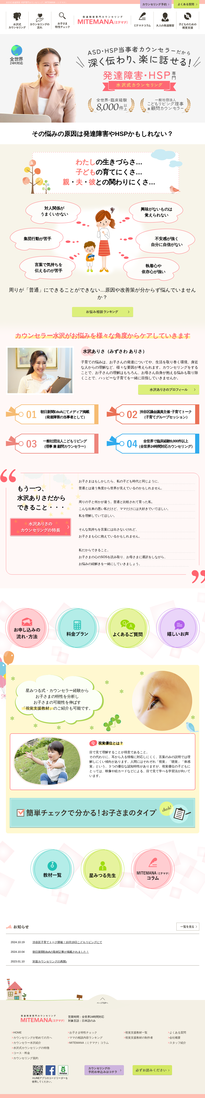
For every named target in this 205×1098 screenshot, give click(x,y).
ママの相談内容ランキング (86, 1037)
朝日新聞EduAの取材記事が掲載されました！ (61, 951)
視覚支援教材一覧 (136, 1032)
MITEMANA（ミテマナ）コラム (89, 1042)
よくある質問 (177, 1032)
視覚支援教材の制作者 (139, 1037)
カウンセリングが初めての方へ (32, 1037)
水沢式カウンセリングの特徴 (31, 1047)
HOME (17, 1032)
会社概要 (175, 1037)
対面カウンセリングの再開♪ (50, 961)
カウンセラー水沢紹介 (27, 1042)
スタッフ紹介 (177, 1042)
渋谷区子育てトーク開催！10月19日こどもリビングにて (67, 942)
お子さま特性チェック (83, 1032)
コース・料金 (21, 1053)
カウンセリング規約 (25, 1058)
